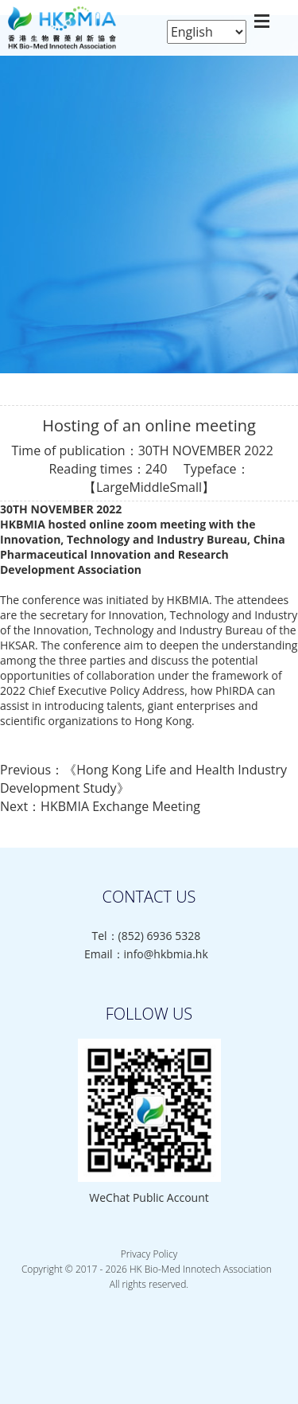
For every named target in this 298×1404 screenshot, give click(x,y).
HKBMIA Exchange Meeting (120, 806)
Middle (149, 487)
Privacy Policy (149, 1254)
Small (185, 487)
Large (112, 487)
